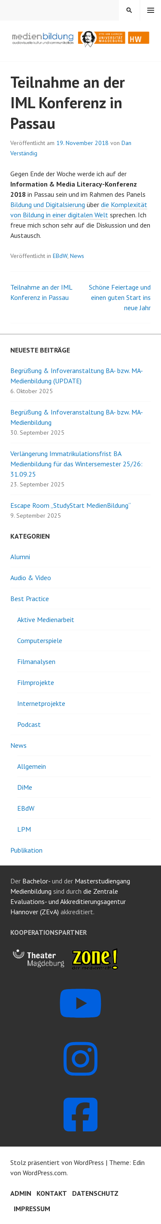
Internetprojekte (41, 703)
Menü (151, 10)
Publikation (26, 850)
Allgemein (31, 766)
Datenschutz (95, 1193)
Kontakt (51, 1193)
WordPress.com (45, 1172)
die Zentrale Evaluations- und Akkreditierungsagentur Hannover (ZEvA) (68, 901)
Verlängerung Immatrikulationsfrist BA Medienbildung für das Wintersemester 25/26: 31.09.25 (76, 463)
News (77, 256)
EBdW (60, 256)
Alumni (20, 556)
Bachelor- (36, 881)
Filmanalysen (36, 661)
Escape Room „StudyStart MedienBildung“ (70, 505)
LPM (24, 829)
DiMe (24, 787)
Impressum (32, 1208)
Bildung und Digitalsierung (47, 204)
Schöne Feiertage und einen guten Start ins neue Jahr (120, 297)
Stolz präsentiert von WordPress (57, 1162)
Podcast (29, 724)
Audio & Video (30, 577)
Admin (20, 1193)
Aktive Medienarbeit (45, 619)
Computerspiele (39, 640)
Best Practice (29, 598)
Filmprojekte (35, 682)
